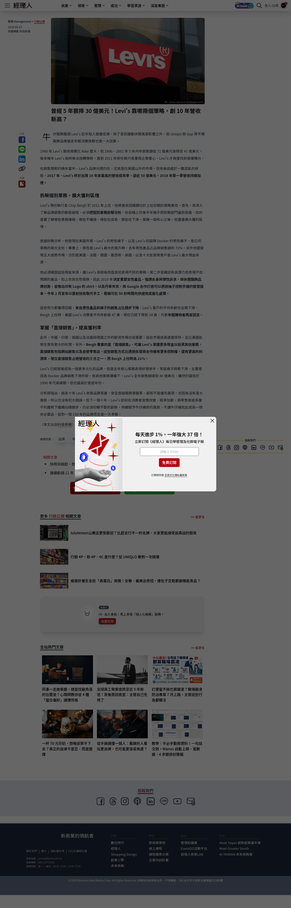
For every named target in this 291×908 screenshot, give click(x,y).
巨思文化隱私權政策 (175, 475)
